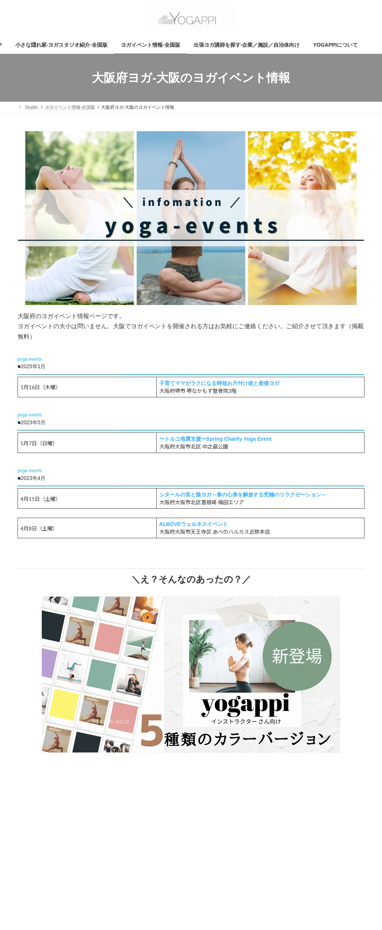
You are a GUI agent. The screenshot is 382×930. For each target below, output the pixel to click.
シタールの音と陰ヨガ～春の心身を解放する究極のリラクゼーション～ (242, 495)
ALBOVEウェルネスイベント (193, 524)
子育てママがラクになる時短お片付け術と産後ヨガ (219, 383)
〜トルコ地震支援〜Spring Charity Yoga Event (215, 439)
